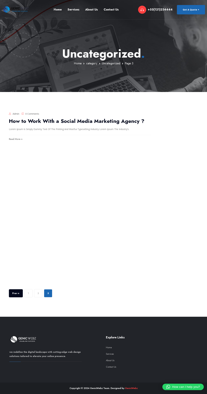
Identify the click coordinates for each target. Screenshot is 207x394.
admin (16, 113)
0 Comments (32, 113)
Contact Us (111, 9)
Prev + (15, 293)
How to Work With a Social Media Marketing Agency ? (76, 121)
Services (73, 9)
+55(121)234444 (160, 9)
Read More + (15, 139)
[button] (183, 387)
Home (58, 9)
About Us (91, 9)
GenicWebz (131, 388)
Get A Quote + (191, 9)
